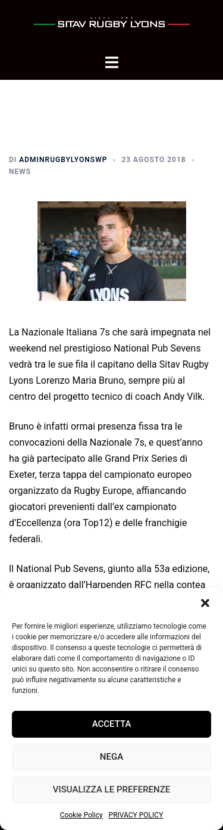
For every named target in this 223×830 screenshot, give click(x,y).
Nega (111, 756)
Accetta (111, 724)
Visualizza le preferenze (111, 789)
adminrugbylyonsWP (63, 160)
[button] (205, 603)
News (20, 171)
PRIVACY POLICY (136, 815)
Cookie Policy (81, 815)
